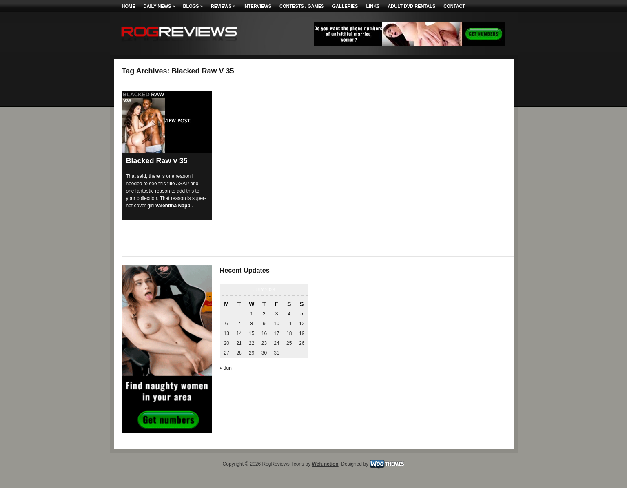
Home (128, 6)
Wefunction (325, 464)
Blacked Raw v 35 (157, 161)
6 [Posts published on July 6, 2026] (226, 323)
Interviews (257, 6)
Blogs (193, 6)
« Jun (226, 368)
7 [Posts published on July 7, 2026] (239, 323)
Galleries (345, 6)
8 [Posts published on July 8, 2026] (251, 323)
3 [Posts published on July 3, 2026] (276, 314)
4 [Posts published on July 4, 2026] (289, 314)
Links (372, 6)
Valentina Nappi (173, 206)
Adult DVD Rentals (411, 6)
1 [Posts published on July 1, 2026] (251, 314)
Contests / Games (301, 6)
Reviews (223, 6)
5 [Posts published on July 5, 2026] (301, 314)
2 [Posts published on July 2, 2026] (264, 314)
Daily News (159, 6)
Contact (454, 6)
